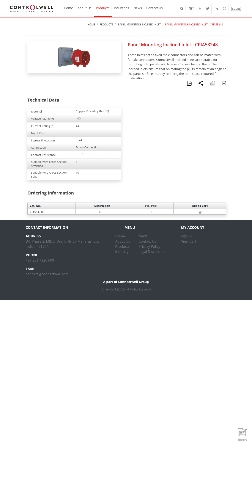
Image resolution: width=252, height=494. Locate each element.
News (137, 8)
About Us (84, 8)
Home (68, 8)
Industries (121, 8)
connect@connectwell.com (47, 274)
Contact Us (154, 8)
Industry (122, 251)
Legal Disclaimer (152, 251)
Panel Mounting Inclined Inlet (139, 24)
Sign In (186, 236)
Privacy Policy (149, 246)
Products (102, 8)
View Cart (188, 241)
